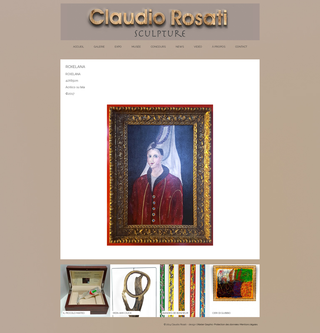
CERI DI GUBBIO (221, 313)
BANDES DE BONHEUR (175, 313)
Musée (136, 46)
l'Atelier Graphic (205, 324)
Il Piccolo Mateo (73, 313)
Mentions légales (249, 324)
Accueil (78, 46)
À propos (218, 46)
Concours (158, 46)
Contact (241, 46)
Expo (118, 46)
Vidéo (198, 46)
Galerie (99, 46)
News (180, 46)
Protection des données (226, 324)
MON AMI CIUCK (122, 313)
